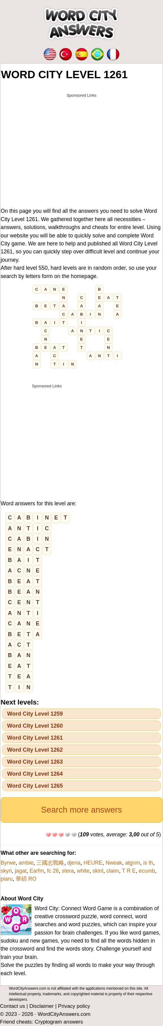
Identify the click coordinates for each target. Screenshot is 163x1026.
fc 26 (53, 871)
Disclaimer (41, 1006)
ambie (26, 863)
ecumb (147, 871)
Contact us (12, 1006)
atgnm (132, 863)
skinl (97, 871)
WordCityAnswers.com (64, 1014)
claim (112, 871)
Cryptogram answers (59, 1022)
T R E (129, 871)
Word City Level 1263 (35, 762)
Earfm (37, 871)
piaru (7, 879)
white (83, 871)
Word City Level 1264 (35, 774)
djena (73, 863)
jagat (20, 871)
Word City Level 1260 (35, 726)
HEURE (93, 863)
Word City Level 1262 (35, 750)
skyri (6, 871)
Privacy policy (74, 1006)
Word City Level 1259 (35, 714)
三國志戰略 (50, 863)
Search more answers (81, 809)
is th (148, 863)
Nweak (113, 863)
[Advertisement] (81, 144)
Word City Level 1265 (35, 786)
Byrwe (8, 863)
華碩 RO (26, 879)
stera (68, 871)
